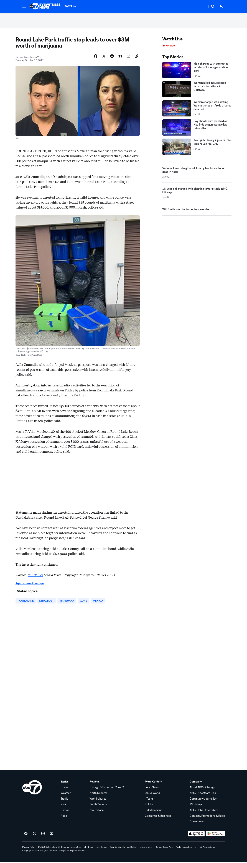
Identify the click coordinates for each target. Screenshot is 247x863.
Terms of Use (145, 848)
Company (196, 782)
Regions (95, 782)
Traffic (64, 799)
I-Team (149, 799)
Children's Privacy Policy (95, 848)
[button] (24, 6)
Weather (66, 794)
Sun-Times (35, 575)
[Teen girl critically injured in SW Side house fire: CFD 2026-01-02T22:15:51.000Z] (196, 147)
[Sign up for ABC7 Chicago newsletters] (51, 834)
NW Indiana (97, 811)
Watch (64, 805)
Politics (149, 805)
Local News (152, 788)
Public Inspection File (185, 848)
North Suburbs (98, 794)
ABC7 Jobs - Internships (204, 811)
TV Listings (196, 805)
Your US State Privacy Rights (123, 848)
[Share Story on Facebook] (96, 57)
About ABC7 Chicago (202, 788)
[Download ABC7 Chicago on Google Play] (215, 835)
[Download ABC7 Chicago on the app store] (196, 835)
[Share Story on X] (104, 57)
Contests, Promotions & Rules (207, 816)
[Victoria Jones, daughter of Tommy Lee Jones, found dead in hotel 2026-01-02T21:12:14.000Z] (196, 173)
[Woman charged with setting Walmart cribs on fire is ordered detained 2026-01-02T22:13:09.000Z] (196, 109)
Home (64, 788)
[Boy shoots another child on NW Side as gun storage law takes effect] (196, 128)
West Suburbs (98, 799)
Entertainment (153, 811)
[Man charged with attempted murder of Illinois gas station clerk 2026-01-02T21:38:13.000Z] (196, 71)
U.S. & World (152, 794)
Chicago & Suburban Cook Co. (108, 788)
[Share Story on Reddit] (112, 57)
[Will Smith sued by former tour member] (196, 211)
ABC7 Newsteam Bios (203, 794)
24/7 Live (70, 6)
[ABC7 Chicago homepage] (45, 6)
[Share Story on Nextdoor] (120, 57)
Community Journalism (203, 799)
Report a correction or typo (30, 584)
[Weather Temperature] (202, 6)
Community (196, 822)
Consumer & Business (158, 816)
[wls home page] (32, 788)
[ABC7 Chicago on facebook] (25, 834)
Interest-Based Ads (163, 848)
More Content (153, 782)
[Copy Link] (137, 57)
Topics (64, 782)
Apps (64, 816)
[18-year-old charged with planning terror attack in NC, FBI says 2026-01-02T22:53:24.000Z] (196, 195)
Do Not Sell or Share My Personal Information (59, 848)
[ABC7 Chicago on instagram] (43, 834)
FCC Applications (206, 848)
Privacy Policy (28, 848)
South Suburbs (99, 805)
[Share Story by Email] (128, 57)
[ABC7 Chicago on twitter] (34, 834)
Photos (65, 811)
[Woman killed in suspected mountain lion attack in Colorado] (196, 90)
